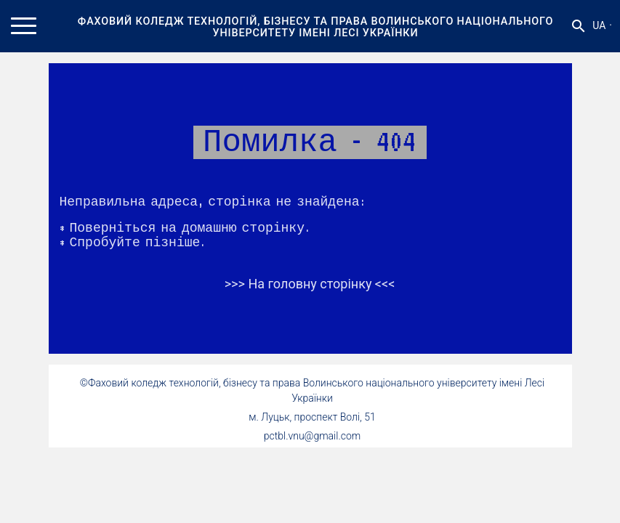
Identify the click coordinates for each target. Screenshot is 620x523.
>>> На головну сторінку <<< (310, 283)
